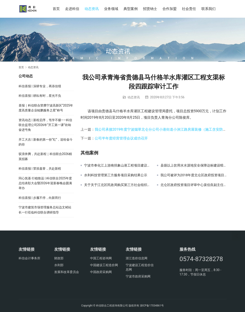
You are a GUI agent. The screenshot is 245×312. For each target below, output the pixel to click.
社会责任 (189, 9)
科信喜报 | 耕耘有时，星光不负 (40, 95)
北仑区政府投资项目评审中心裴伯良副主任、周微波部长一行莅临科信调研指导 (193, 185)
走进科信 (72, 9)
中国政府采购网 (101, 272)
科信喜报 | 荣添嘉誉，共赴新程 (40, 168)
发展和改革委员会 (66, 272)
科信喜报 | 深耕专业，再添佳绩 (40, 86)
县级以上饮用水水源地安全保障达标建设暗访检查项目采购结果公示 (193, 165)
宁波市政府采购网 (138, 276)
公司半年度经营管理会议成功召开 (121, 138)
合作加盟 (169, 9)
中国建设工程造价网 (104, 265)
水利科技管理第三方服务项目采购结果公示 (115, 175)
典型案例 (130, 9)
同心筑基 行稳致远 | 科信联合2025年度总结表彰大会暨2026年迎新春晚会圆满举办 (45, 183)
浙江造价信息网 (136, 258)
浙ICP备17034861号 (152, 305)
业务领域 (111, 9)
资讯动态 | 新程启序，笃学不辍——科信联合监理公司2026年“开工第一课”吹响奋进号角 (45, 125)
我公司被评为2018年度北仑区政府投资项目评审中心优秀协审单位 (193, 175)
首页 (56, 9)
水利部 (59, 265)
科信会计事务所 (29, 258)
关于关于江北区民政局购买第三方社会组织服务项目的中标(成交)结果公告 (117, 185)
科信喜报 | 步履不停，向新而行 (40, 198)
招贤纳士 (150, 9)
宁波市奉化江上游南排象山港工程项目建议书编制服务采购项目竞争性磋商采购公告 (117, 165)
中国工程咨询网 (101, 258)
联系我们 (208, 9)
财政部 (59, 258)
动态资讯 (92, 9)
